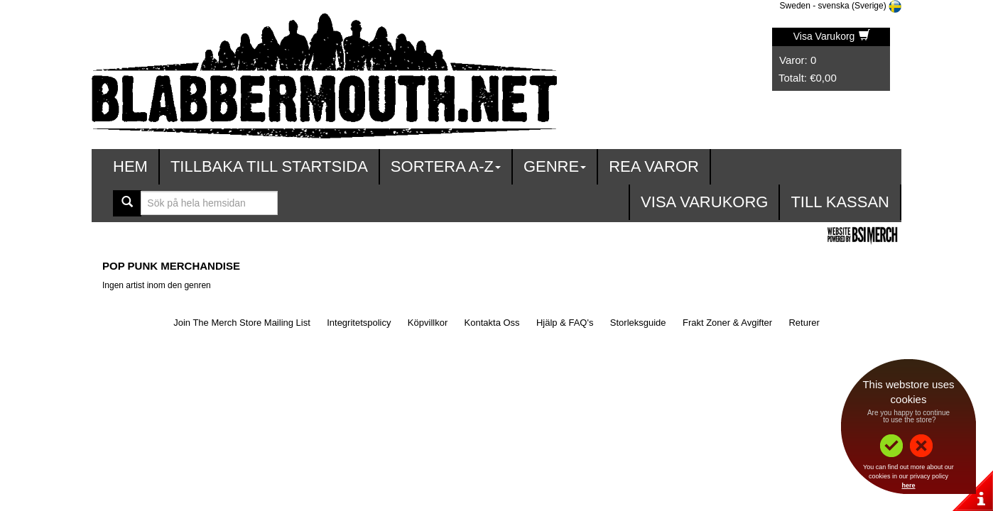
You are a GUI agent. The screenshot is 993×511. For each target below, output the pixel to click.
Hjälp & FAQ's (565, 322)
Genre (554, 166)
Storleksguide (638, 322)
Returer (803, 322)
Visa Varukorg (832, 36)
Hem (130, 166)
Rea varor (654, 166)
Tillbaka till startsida (269, 166)
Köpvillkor (427, 322)
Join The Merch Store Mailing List (241, 322)
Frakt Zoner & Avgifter (727, 322)
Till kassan (840, 202)
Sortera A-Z (446, 166)
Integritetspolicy (359, 322)
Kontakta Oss (492, 322)
